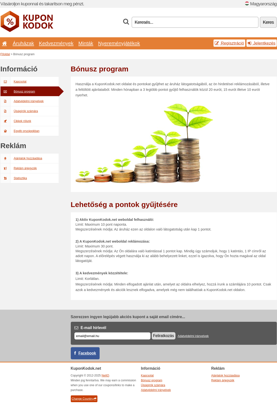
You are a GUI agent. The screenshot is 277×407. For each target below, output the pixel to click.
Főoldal (5, 54)
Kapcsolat (13, 81)
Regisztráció (229, 43)
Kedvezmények (56, 43)
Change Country (84, 398)
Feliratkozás (163, 336)
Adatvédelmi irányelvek (22, 101)
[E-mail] (112, 335)
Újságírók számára (19, 111)
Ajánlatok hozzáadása (21, 158)
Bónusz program (17, 91)
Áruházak (23, 43)
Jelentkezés (262, 43)
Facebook (87, 353)
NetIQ (105, 375)
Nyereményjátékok (119, 43)
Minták (85, 43)
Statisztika (13, 178)
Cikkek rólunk (15, 121)
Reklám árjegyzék (18, 168)
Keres (268, 22)
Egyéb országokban (20, 131)
